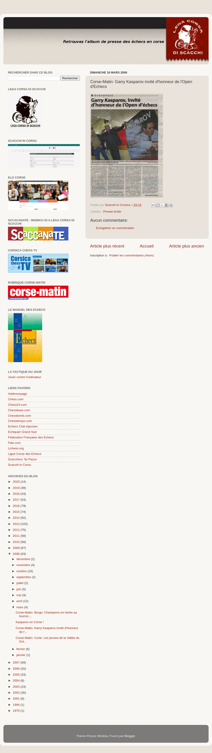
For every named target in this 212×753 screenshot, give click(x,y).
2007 (17, 662)
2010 (17, 542)
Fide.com (14, 443)
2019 (17, 488)
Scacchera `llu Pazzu (22, 459)
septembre (24, 577)
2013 (17, 524)
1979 (17, 710)
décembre (23, 559)
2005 (17, 674)
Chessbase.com (19, 410)
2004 (17, 680)
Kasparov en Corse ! (30, 622)
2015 (17, 511)
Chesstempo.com (20, 421)
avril (19, 601)
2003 (17, 686)
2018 (17, 493)
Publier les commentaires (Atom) (131, 255)
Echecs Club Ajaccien (23, 426)
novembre (23, 565)
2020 (17, 481)
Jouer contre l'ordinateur (24, 377)
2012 (17, 530)
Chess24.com (17, 404)
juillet (20, 583)
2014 (17, 517)
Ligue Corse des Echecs (24, 453)
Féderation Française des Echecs (31, 437)
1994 (17, 704)
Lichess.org (16, 448)
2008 (17, 554)
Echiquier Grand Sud (22, 432)
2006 (17, 668)
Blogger (129, 736)
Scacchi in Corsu (19, 464)
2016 (17, 506)
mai (19, 595)
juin (19, 589)
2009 (17, 548)
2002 (17, 692)
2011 (17, 535)
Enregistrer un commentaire (115, 228)
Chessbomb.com (19, 415)
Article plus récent (107, 246)
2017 (17, 499)
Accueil (147, 246)
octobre (22, 571)
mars (20, 607)
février (21, 649)
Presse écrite (112, 211)
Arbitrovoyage (17, 393)
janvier (21, 655)
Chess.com (15, 399)
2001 (17, 698)
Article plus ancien (186, 246)
